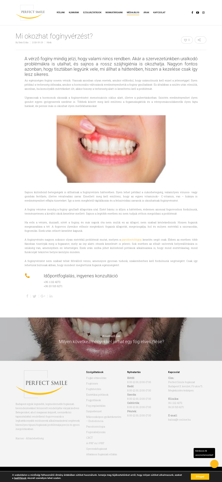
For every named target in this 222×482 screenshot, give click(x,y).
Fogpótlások (93, 400)
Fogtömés (92, 383)
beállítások (20, 478)
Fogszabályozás (96, 432)
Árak (146, 12)
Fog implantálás (96, 405)
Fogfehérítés (93, 389)
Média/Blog (133, 12)
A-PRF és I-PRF (95, 443)
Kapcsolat (159, 12)
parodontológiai (132, 239)
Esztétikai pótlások (97, 394)
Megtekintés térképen (181, 390)
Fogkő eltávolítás (96, 378)
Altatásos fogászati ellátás (101, 454)
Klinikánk (74, 12)
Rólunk (61, 12)
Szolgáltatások (92, 12)
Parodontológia (95, 426)
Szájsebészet (94, 411)
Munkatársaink (114, 12)
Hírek (49, 42)
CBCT (89, 437)
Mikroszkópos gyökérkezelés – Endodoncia (103, 419)
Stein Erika (23, 42)
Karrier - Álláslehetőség (30, 438)
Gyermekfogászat (96, 448)
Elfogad (200, 476)
